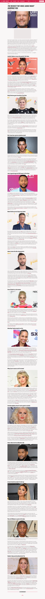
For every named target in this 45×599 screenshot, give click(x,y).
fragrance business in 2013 (11, 283)
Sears (32, 430)
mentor (23, 465)
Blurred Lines (24, 544)
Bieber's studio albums (12, 468)
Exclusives (14, 1)
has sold (17, 283)
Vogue (35, 507)
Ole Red (31, 238)
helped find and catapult (23, 466)
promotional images (12, 316)
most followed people (21, 515)
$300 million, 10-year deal (11, 582)
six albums (24, 514)
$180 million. (30, 504)
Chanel (16, 547)
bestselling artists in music (24, 471)
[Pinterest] (32, 1)
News (11, 1)
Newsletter (42, 1)
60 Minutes (27, 583)
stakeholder (32, 472)
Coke (29, 430)
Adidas (20, 547)
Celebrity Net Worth (25, 125)
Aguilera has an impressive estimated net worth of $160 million (22, 435)
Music (8, 3)
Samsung (21, 472)
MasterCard (17, 472)
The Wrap (33, 433)
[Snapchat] (35, 1)
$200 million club (17, 538)
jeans (21, 231)
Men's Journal (32, 280)
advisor (26, 465)
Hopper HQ (24, 516)
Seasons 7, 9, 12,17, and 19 (19, 323)
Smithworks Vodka (21, 239)
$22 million (24, 312)
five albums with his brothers (30, 160)
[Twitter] (31, 1)
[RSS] (38, 1)
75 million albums (34, 580)
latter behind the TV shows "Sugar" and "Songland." (23, 282)
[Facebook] (27, 1)
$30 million (24, 548)
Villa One (23, 166)
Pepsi (33, 582)
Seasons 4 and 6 (22, 575)
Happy (19, 544)
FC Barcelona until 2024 (29, 588)
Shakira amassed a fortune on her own (16, 587)
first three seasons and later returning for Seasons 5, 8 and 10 (23, 433)
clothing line (9, 167)
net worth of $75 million (16, 195)
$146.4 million (12, 515)
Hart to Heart (30, 395)
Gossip (18, 1)
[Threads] (36, 1)
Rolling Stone (9, 352)
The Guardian (16, 360)
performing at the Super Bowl (17, 583)
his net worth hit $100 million (32, 233)
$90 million (33, 427)
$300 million (28, 576)
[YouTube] (28, 1)
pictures (14, 246)
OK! (22, 195)
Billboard (9, 428)
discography (15, 391)
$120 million (29, 273)
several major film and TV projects (26, 81)
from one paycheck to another (17, 117)
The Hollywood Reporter (19, 577)
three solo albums (12, 89)
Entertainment (22, 1)
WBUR (28, 82)
